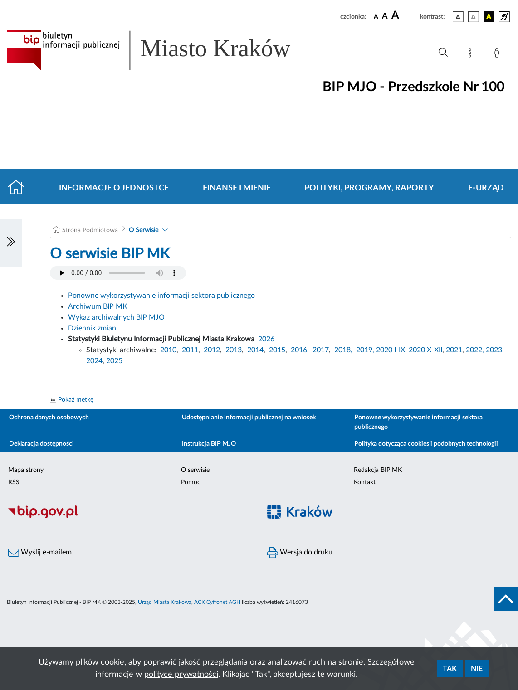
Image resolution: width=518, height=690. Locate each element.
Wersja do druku (299, 552)
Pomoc (190, 482)
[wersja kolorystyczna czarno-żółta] (489, 17)
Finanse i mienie (237, 188)
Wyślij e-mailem (40, 552)
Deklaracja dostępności (41, 444)
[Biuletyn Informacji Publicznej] (129, 516)
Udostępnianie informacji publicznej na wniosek (249, 417)
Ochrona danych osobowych (49, 417)
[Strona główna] (20, 188)
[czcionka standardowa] (376, 16)
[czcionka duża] (404, 15)
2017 (321, 350)
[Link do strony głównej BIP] (161, 50)
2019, (365, 350)
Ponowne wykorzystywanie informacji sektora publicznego (161, 295)
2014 (255, 350)
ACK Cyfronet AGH (217, 602)
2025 (114, 360)
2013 (233, 350)
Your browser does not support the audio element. (118, 273)
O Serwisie (143, 230)
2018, (343, 350)
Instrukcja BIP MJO (209, 444)
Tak (450, 668)
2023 (494, 350)
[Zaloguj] (498, 54)
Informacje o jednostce (114, 188)
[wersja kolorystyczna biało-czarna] (473, 17)
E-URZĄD (486, 188)
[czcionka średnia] (385, 16)
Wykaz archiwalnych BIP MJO (116, 317)
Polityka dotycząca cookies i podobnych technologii (426, 444)
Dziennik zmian (92, 328)
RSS (14, 482)
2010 (168, 350)
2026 (266, 339)
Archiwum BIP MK (97, 306)
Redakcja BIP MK (378, 470)
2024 (94, 360)
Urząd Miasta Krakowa (164, 602)
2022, (476, 350)
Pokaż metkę (75, 400)
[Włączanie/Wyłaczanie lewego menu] (11, 243)
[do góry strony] (506, 599)
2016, (300, 350)
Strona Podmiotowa (90, 230)
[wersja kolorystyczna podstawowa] (458, 17)
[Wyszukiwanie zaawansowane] (443, 52)
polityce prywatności (181, 675)
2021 (454, 350)
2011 (190, 350)
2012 (212, 350)
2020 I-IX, (391, 350)
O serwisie (195, 470)
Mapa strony (26, 470)
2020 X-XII (425, 350)
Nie (477, 668)
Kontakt (365, 482)
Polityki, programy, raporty (369, 188)
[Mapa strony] (471, 54)
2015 (277, 350)
